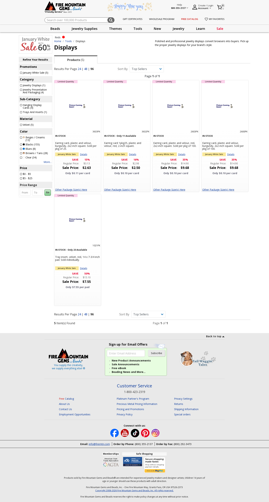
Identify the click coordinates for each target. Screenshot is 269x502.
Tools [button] (137, 28)
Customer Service (134, 385)
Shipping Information (186, 409)
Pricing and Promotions (130, 409)
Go (47, 192)
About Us (64, 404)
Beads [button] (55, 28)
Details (83, 154)
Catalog (66, 398)
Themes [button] (115, 28)
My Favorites (215, 19)
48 (85, 69)
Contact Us (65, 409)
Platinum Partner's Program (133, 398)
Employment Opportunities (74, 414)
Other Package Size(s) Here (71, 189)
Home (57, 41)
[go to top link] (215, 336)
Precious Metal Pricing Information (137, 404)
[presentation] (55, 28)
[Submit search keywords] (110, 20)
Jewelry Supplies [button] (84, 28)
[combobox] (79, 20)
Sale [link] (220, 28)
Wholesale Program (161, 19)
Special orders (182, 414)
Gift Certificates (132, 19)
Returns (178, 404)
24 (79, 69)
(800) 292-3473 (182, 444)
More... (48, 162)
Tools (68, 41)
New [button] (157, 28)
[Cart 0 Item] (221, 7)
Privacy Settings (183, 398)
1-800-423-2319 (134, 392)
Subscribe (156, 353)
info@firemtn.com (99, 444)
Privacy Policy (125, 414)
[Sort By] (147, 68)
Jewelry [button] (178, 28)
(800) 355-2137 (144, 444)
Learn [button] (200, 28)
